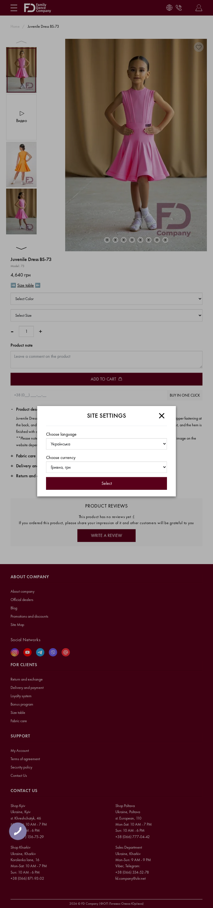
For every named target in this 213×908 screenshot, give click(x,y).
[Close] (161, 415)
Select (107, 483)
